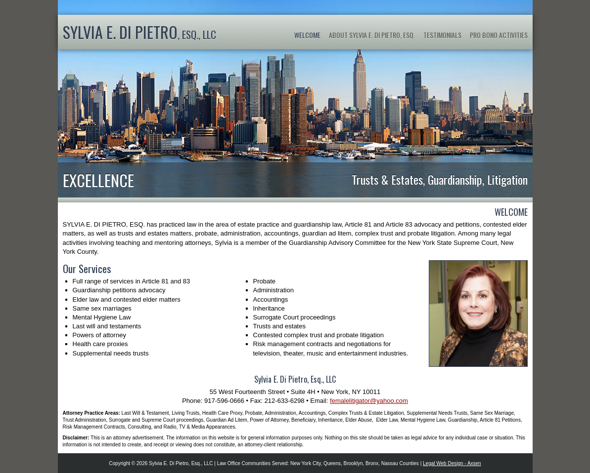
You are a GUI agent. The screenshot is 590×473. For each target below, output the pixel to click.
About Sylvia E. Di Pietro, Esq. (372, 35)
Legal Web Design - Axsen (452, 463)
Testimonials (442, 35)
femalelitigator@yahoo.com (369, 400)
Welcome (307, 35)
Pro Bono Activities (499, 35)
